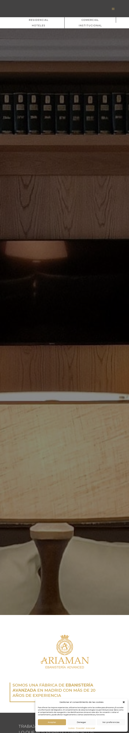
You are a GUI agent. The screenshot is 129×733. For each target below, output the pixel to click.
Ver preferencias (110, 722)
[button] (123, 701)
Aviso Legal (90, 728)
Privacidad (80, 728)
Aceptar (52, 722)
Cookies (71, 728)
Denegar (81, 722)
